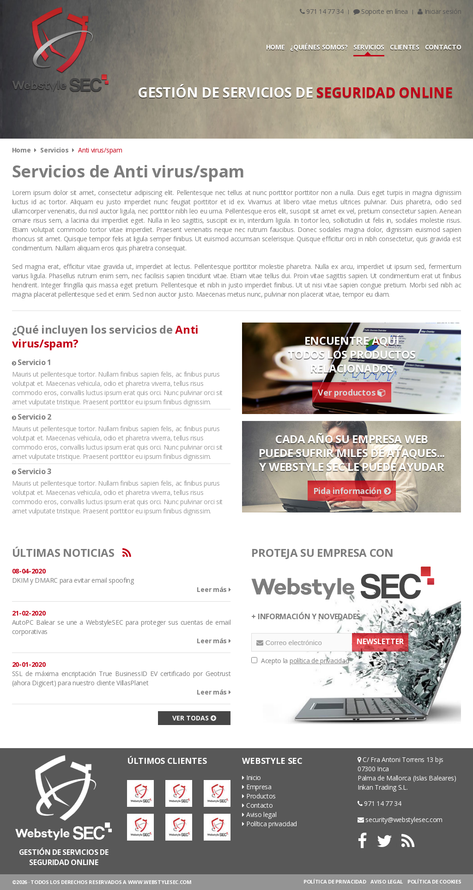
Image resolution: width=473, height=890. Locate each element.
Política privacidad (269, 823)
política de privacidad (319, 660)
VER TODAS (194, 717)
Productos (259, 796)
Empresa (256, 786)
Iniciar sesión (439, 11)
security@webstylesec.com (400, 819)
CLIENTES (404, 47)
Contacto (257, 805)
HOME (275, 47)
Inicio (251, 777)
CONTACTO (443, 47)
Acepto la (300, 660)
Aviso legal (259, 814)
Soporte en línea (380, 11)
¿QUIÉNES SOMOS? (319, 47)
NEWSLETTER (380, 641)
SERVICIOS (368, 47)
